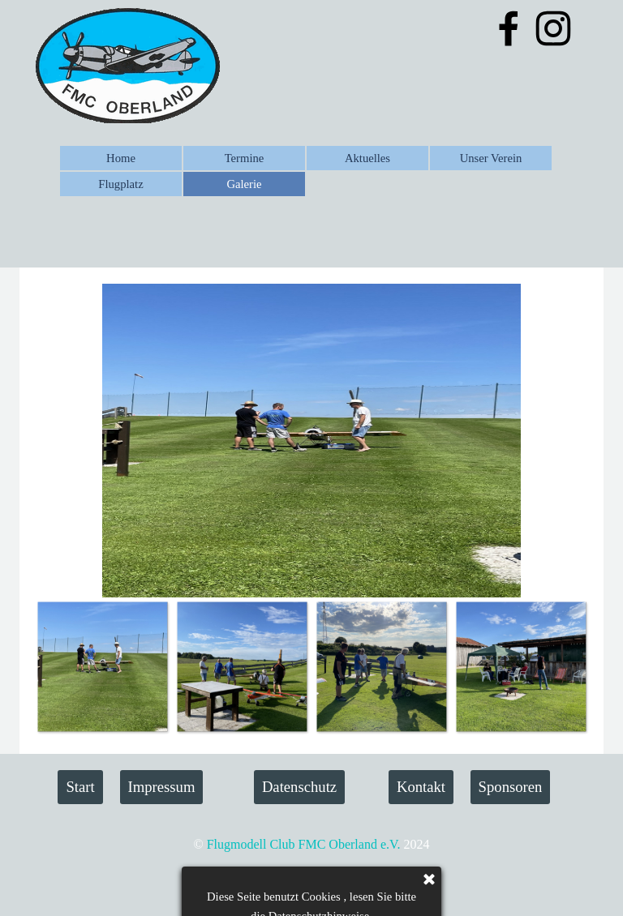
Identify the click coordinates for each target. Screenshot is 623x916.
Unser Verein (491, 158)
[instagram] (553, 28)
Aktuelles (367, 158)
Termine (244, 158)
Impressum (161, 786)
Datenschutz (299, 786)
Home (120, 158)
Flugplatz (120, 184)
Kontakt (421, 786)
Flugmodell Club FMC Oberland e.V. (304, 844)
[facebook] (508, 28)
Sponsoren (511, 786)
